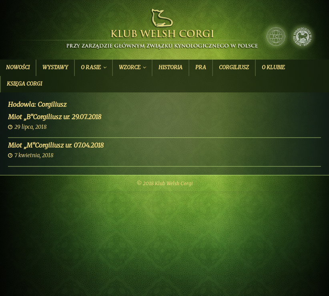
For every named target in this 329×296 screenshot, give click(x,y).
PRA (200, 67)
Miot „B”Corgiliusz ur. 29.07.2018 (54, 117)
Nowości (18, 67)
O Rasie (91, 67)
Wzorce (129, 67)
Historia (170, 67)
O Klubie (273, 67)
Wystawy (55, 67)
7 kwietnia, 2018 (33, 155)
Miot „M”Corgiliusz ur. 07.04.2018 (56, 145)
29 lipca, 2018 (30, 127)
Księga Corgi (24, 83)
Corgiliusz (234, 67)
